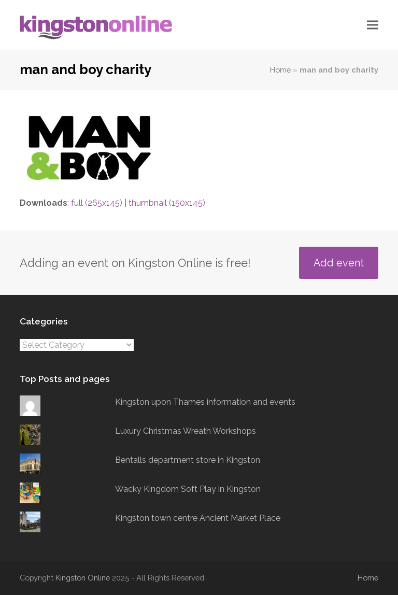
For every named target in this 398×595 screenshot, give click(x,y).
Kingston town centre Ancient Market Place (197, 518)
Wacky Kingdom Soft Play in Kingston (188, 489)
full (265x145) (96, 203)
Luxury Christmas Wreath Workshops (185, 431)
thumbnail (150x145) (167, 203)
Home (280, 69)
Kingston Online (82, 577)
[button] (372, 25)
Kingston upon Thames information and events (205, 402)
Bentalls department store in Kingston (187, 460)
